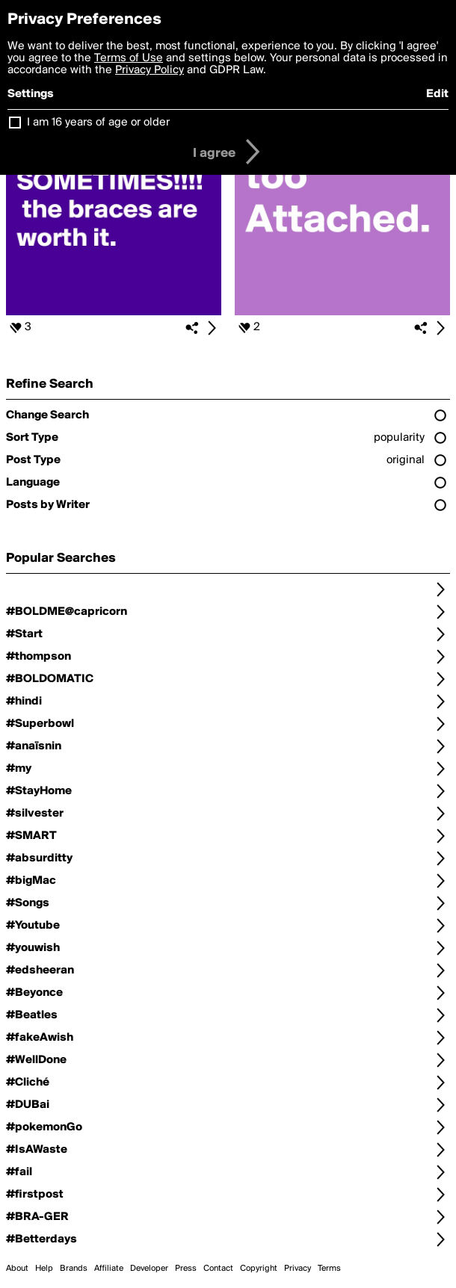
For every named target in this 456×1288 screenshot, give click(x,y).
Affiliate (108, 1268)
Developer (149, 1268)
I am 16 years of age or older (98, 123)
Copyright (258, 1268)
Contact (218, 1268)
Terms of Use (128, 58)
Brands (73, 1268)
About (17, 1268)
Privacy (297, 1268)
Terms (329, 1268)
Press (186, 1268)
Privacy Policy (149, 70)
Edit (437, 94)
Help (44, 1268)
